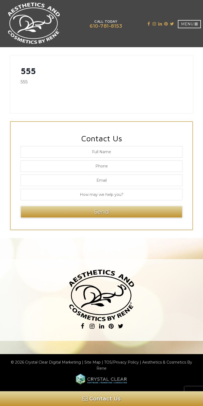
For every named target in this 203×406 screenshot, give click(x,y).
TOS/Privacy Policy (121, 362)
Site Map (92, 362)
